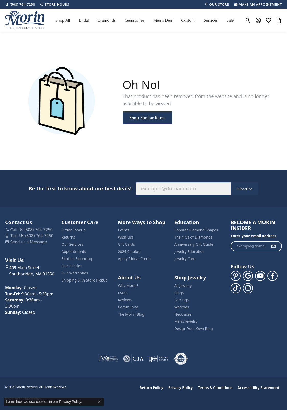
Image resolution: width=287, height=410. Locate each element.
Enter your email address (253, 235)
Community (128, 307)
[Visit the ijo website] (158, 358)
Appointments (74, 251)
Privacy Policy (180, 387)
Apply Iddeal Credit (134, 258)
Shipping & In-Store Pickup (85, 280)
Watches (181, 307)
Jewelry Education (189, 251)
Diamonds (107, 20)
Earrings (181, 299)
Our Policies (72, 265)
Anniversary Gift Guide (193, 244)
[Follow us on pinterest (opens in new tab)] (236, 276)
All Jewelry (183, 285)
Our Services (72, 244)
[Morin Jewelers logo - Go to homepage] (25, 20)
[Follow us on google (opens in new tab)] (248, 276)
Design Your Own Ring (193, 328)
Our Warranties (75, 273)
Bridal (84, 20)
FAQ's (122, 292)
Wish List (125, 237)
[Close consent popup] (99, 401)
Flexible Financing (77, 258)
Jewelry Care (185, 258)
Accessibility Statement (258, 387)
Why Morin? (128, 285)
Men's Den (162, 20)
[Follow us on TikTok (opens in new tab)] (236, 288)
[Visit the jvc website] (108, 358)
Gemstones (134, 20)
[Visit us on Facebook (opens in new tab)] (272, 276)
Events (123, 230)
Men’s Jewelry (186, 321)
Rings (179, 292)
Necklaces (182, 314)
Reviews (125, 299)
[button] (248, 20)
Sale (230, 20)
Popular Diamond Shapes (196, 230)
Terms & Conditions (215, 387)
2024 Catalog (129, 251)
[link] (20, 4)
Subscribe (244, 188)
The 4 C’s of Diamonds (193, 237)
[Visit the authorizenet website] (181, 358)
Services (211, 20)
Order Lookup (74, 230)
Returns (68, 237)
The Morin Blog (131, 314)
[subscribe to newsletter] (273, 246)
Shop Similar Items (147, 117)
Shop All (62, 20)
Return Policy (151, 387)
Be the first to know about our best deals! (80, 188)
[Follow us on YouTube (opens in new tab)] (260, 276)
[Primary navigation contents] (144, 20)
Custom (188, 20)
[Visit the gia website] (133, 358)
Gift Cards (126, 244)
